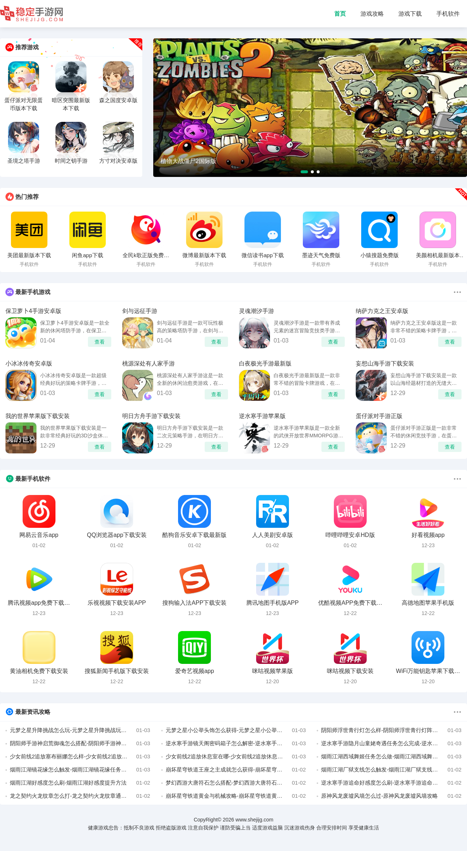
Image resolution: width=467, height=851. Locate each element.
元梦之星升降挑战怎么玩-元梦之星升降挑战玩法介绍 (80, 730)
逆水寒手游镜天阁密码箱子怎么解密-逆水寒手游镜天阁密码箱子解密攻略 (236, 743)
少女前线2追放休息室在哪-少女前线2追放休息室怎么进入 (236, 756)
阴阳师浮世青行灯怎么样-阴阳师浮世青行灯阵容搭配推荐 (391, 730)
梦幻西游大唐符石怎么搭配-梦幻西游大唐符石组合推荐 (236, 782)
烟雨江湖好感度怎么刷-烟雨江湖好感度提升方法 (80, 782)
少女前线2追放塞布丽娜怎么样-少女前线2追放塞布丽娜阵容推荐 (80, 756)
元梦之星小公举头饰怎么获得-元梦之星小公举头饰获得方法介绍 (236, 730)
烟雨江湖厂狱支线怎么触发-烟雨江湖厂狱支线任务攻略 (391, 769)
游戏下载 (410, 14)
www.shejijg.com (254, 820)
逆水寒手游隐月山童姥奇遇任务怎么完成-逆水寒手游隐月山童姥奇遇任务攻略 (391, 743)
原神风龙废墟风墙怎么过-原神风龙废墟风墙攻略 (391, 795)
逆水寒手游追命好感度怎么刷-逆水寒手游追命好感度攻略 (391, 782)
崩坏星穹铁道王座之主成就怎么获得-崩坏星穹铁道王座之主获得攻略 (236, 769)
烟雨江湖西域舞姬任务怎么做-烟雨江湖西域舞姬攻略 (391, 756)
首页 (340, 14)
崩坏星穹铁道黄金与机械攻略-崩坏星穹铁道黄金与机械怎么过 (236, 795)
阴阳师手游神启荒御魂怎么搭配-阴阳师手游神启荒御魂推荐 (80, 743)
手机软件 (448, 14)
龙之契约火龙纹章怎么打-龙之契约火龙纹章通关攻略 (80, 795)
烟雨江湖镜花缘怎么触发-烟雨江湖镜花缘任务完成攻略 (80, 769)
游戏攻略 (372, 14)
